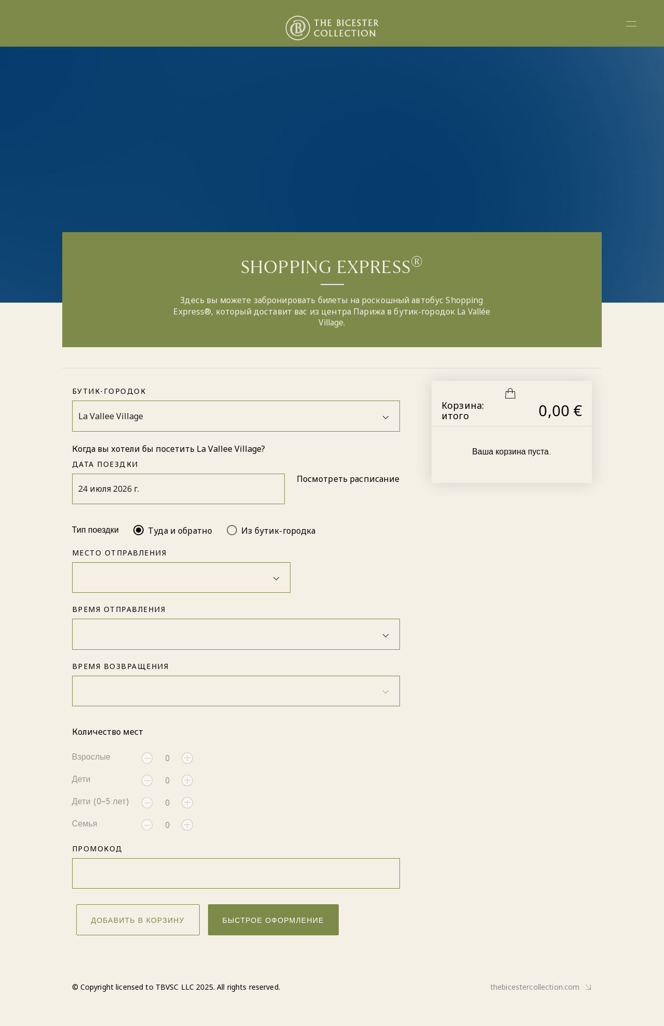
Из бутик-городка (278, 530)
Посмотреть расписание (348, 478)
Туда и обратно (180, 530)
